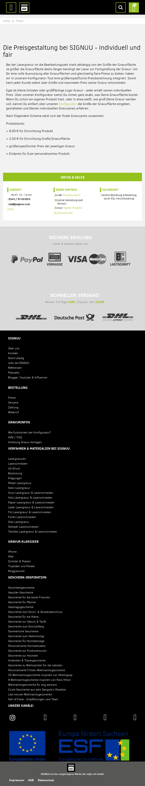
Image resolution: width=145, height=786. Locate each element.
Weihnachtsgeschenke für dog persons (32, 685)
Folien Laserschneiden (22, 517)
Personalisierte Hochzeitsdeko (27, 646)
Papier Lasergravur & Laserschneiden (31, 502)
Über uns (13, 348)
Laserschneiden (18, 464)
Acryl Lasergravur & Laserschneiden (30, 493)
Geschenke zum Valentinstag (26, 636)
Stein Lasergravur (19, 488)
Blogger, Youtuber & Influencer (27, 377)
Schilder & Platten (19, 561)
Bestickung (15, 473)
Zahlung (13, 407)
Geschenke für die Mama (23, 617)
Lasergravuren (17, 459)
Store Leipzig (16, 358)
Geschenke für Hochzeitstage (26, 641)
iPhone (12, 552)
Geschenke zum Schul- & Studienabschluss (35, 612)
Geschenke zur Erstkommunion (27, 651)
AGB (31, 780)
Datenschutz (46, 780)
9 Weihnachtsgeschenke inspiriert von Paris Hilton (39, 680)
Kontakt (15, 190)
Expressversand (63, 213)
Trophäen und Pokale (21, 566)
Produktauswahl (71, 195)
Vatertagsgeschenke (20, 607)
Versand (13, 403)
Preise (12, 398)
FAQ (11, 209)
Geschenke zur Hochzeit (23, 656)
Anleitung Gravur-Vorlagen (25, 442)
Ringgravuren (16, 571)
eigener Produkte (72, 208)
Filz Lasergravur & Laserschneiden (29, 512)
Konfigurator (68, 104)
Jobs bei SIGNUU (18, 363)
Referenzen (15, 368)
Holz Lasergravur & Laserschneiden (30, 498)
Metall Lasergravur (19, 483)
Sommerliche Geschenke (23, 631)
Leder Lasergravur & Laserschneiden (31, 507)
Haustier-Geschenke (20, 592)
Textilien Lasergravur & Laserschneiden (32, 532)
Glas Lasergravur (18, 522)
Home (6, 21)
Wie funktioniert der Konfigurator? (29, 432)
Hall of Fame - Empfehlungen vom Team (33, 699)
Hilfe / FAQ (15, 437)
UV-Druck (14, 468)
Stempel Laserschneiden (23, 527)
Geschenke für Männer (22, 602)
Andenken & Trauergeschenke (27, 660)
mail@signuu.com (19, 204)
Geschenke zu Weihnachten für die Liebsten (35, 665)
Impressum (16, 780)
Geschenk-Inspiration (27, 577)
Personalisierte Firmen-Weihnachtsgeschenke (36, 670)
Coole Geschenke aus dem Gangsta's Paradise (37, 690)
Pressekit (13, 373)
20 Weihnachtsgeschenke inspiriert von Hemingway (40, 675)
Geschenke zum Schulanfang (26, 626)
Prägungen (15, 478)
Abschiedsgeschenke (21, 588)
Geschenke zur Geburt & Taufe (27, 622)
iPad (10, 556)
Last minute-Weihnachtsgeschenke (30, 694)
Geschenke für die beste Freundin (29, 597)
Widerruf (13, 412)
